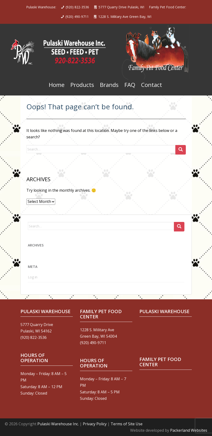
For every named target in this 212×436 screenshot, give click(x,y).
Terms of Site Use (127, 423)
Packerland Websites (188, 430)
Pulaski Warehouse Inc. (58, 423)
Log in (32, 277)
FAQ (129, 85)
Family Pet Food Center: (167, 7)
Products (82, 85)
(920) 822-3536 (77, 7)
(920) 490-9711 (77, 16)
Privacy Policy (95, 423)
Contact (151, 85)
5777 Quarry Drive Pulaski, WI (121, 7)
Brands (109, 85)
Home (56, 85)
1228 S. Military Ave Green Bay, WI (124, 16)
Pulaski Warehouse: (41, 7)
